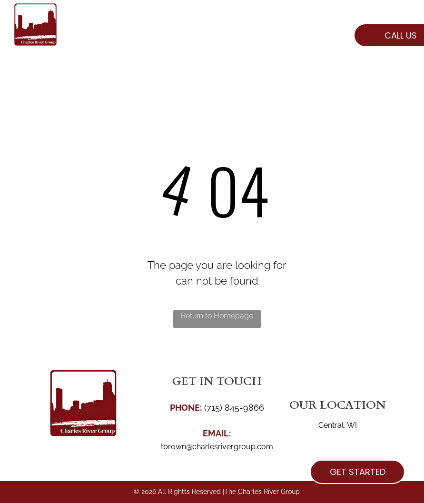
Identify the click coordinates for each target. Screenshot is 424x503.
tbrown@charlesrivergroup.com (217, 446)
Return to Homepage (217, 315)
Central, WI (337, 425)
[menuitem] (127, 38)
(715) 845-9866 (234, 408)
